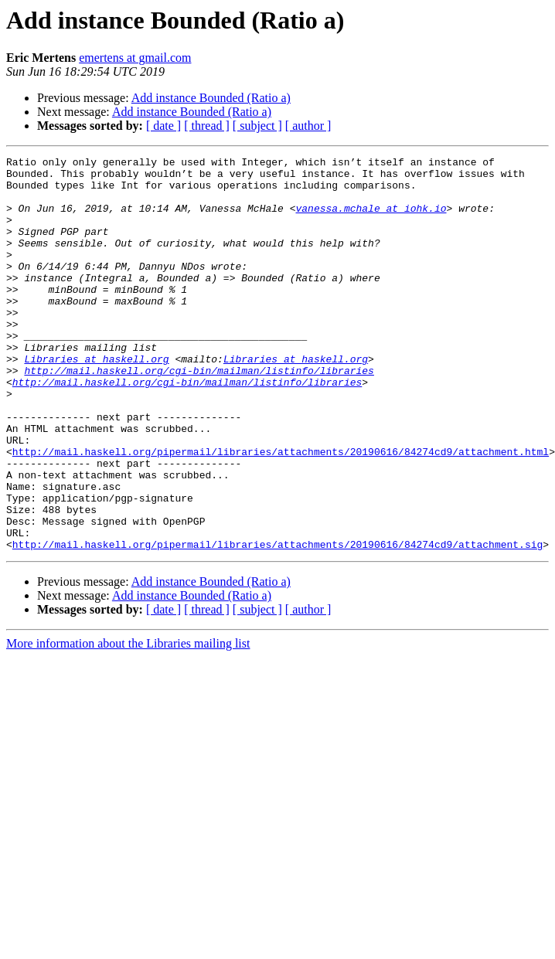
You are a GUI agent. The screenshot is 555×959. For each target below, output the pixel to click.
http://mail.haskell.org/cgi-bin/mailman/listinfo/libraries (198, 414)
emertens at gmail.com (135, 57)
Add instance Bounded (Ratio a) (211, 97)
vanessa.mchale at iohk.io (370, 219)
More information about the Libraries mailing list (128, 722)
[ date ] (163, 125)
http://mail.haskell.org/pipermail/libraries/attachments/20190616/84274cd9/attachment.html (280, 512)
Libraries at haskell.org (96, 400)
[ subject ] (257, 125)
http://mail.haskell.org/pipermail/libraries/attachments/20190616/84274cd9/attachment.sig (277, 623)
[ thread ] (207, 125)
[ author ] (308, 125)
